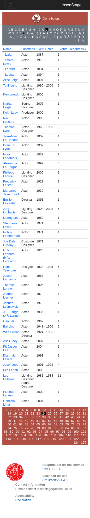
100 (76, 431)
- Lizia (7, 54)
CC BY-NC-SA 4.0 (54, 480)
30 (78, 413)
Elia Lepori (10, 370)
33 (15, 417)
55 (61, 421)
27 (61, 413)
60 (9, 424)
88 (5, 431)
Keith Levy (10, 112)
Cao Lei (8, 321)
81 (49, 428)
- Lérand (9, 69)
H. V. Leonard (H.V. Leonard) (9, 255)
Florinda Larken (8, 393)
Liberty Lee (10, 217)
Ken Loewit (10, 94)
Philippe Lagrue (8, 174)
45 (84, 417)
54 (55, 421)
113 (8, 439)
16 (78, 410)
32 (9, 417)
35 (26, 417)
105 (31, 435)
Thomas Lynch (8, 128)
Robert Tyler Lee (9, 268)
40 (55, 417)
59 (84, 421)
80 (44, 428)
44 (78, 417)
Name (7, 49)
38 (44, 417)
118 (46, 439)
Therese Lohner (9, 286)
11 (49, 410)
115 (23, 439)
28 (67, 413)
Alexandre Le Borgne (10, 165)
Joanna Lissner (8, 295)
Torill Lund (10, 85)
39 (49, 417)
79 (38, 428)
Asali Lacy (10, 341)
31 (84, 413)
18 (9, 413)
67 (49, 424)
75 (15, 428)
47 (15, 421)
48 (21, 421)
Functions (28, 49)
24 (44, 413)
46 (9, 421)
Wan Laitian (11, 332)
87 (84, 428)
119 (53, 439)
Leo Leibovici (9, 377)
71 (72, 424)
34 (21, 417)
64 (32, 424)
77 (26, 428)
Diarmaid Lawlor (9, 357)
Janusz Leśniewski (10, 304)
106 (38, 435)
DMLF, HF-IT (51, 469)
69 (61, 424)
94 (40, 431)
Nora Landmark (10, 156)
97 (58, 431)
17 (84, 410)
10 (44, 410)
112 (83, 435)
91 (23, 431)
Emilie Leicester (9, 201)
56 (67, 421)
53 (49, 421)
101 (83, 431)
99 (69, 431)
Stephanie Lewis (10, 225)
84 (67, 428)
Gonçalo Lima (9, 402)
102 (8, 435)
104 (23, 435)
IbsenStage (71, 5)
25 (49, 413)
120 (61, 439)
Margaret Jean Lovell (11, 192)
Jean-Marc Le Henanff (10, 138)
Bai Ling (8, 326)
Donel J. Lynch (9, 147)
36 (32, 417)
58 (78, 421)
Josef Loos (10, 364)
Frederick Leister (9, 183)
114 (15, 439)
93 (34, 431)
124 (76, 442)
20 (21, 413)
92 (28, 431)
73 (84, 424)
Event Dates (45, 49)
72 (78, 424)
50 (32, 421)
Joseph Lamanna (9, 277)
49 (26, 421)
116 (31, 439)
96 (52, 431)
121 (68, 439)
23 (38, 413)
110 (68, 435)
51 (38, 421)
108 (53, 435)
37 (38, 417)
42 (67, 417)
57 (72, 421)
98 (63, 431)
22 (32, 413)
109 (61, 435)
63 (26, 424)
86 (78, 428)
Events (62, 49)
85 (72, 428)
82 (55, 428)
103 (15, 435)
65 (38, 424)
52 (44, 421)
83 (61, 428)
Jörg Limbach (9, 210)
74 (9, 428)
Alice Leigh (10, 80)
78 (32, 428)
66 (44, 424)
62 (21, 424)
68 (55, 424)
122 (76, 439)
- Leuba (8, 74)
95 (46, 431)
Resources (76, 49)
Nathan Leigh (8, 105)
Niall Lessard (8, 120)
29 (72, 413)
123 (83, 439)
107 (46, 435)
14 (67, 410)
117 (38, 439)
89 (11, 431)
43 (72, 417)
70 (67, 424)
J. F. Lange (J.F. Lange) (11, 313)
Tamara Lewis (8, 62)
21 (26, 413)
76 (21, 428)
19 (15, 413)
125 (83, 442)
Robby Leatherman (11, 234)
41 (61, 417)
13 (61, 410)
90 (17, 431)
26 (55, 413)
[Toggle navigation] (10, 5)
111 (76, 435)
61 (15, 424)
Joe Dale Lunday (9, 243)
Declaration (23, 500)
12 (55, 410)
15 (72, 410)
